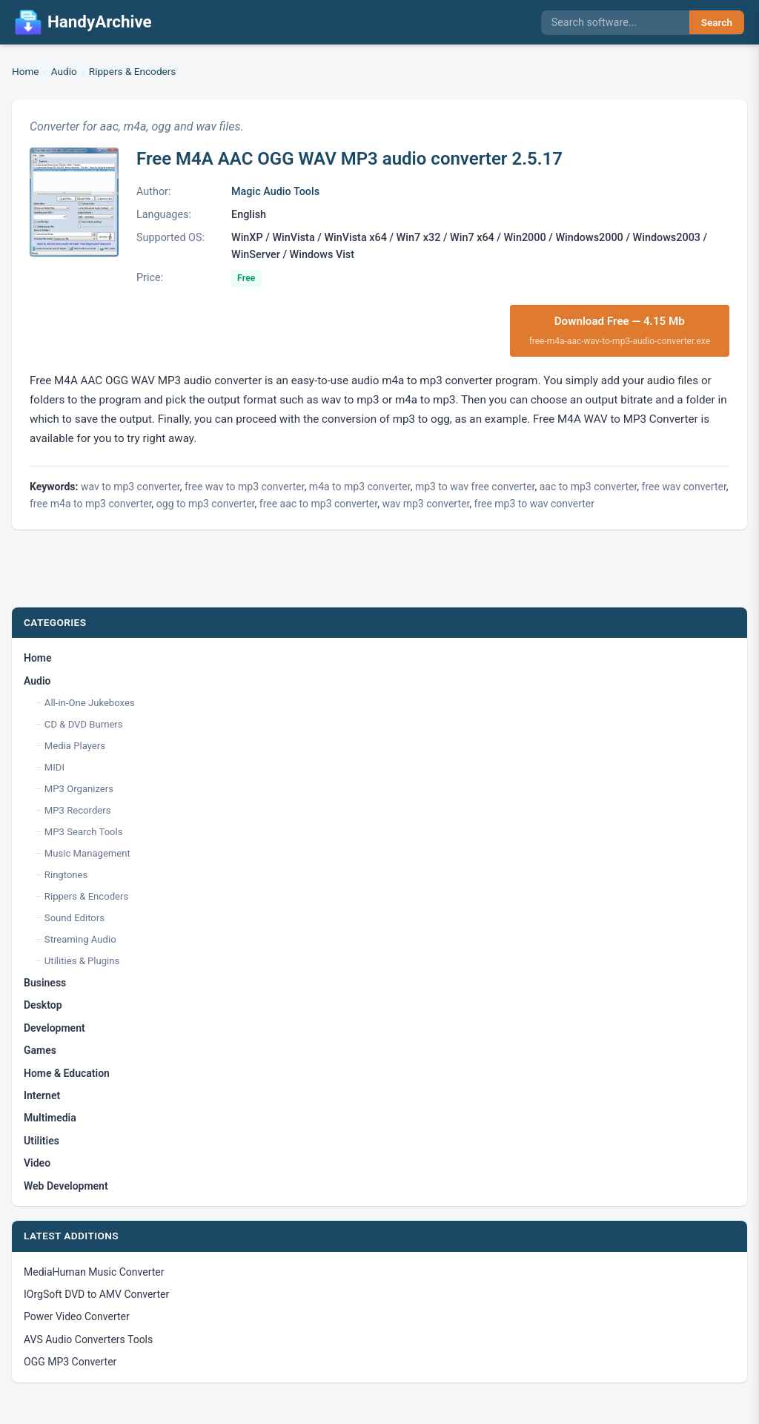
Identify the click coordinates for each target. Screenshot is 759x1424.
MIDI (54, 767)
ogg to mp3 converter (205, 504)
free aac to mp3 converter (318, 504)
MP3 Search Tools (83, 831)
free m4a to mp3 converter (91, 504)
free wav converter (684, 486)
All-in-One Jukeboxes (89, 702)
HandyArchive (83, 22)
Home (25, 71)
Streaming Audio (80, 939)
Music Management (87, 853)
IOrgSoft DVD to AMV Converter (96, 1294)
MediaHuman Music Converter (94, 1272)
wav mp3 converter (425, 504)
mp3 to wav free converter (475, 486)
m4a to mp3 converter (360, 486)
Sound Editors (74, 917)
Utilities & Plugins (81, 960)
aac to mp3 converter (588, 486)
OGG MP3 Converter (70, 1362)
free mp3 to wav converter (534, 504)
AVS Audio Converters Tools (88, 1339)
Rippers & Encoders (132, 71)
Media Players (74, 745)
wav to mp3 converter (130, 486)
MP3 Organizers (78, 788)
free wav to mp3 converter (245, 486)
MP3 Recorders (77, 810)
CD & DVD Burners (83, 724)
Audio (64, 71)
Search (716, 22)
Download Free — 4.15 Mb (619, 331)
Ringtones (65, 874)
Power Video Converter (77, 1316)
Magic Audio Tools (275, 191)
